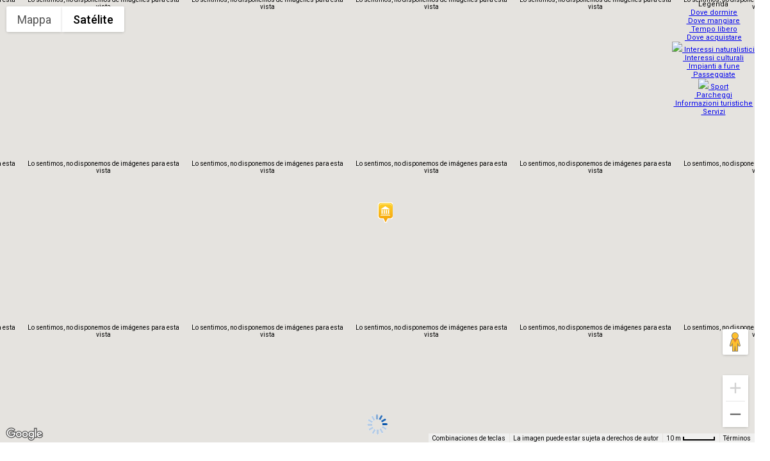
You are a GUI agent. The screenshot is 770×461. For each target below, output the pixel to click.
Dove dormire (715, 12)
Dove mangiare (715, 21)
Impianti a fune (714, 62)
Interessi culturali (714, 54)
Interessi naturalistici (714, 46)
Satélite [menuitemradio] (93, 19)
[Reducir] (735, 414)
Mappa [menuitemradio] (34, 19)
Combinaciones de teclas (468, 438)
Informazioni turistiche (715, 96)
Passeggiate (714, 71)
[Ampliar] (735, 388)
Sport (715, 79)
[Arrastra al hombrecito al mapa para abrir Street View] (735, 342)
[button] (385, 212)
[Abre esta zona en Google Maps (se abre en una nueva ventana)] (24, 434)
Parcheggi (714, 87)
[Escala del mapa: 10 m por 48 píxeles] (690, 437)
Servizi (715, 104)
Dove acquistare (714, 37)
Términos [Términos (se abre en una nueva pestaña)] (737, 438)
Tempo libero (715, 29)
